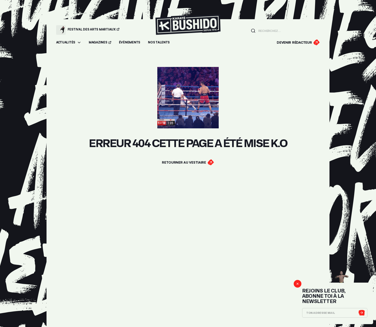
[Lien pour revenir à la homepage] (188, 29)
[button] (68, 42)
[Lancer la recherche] (253, 30)
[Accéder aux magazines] (100, 42)
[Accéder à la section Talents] (159, 42)
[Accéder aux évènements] (129, 42)
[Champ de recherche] (287, 30)
